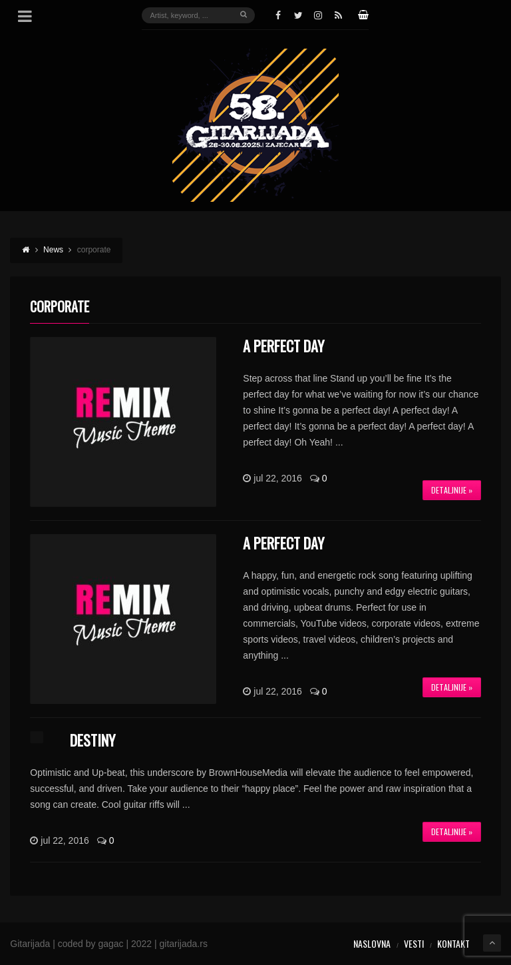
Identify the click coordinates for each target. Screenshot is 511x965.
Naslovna (372, 943)
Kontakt (453, 943)
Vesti (414, 943)
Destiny (92, 740)
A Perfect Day (283, 345)
